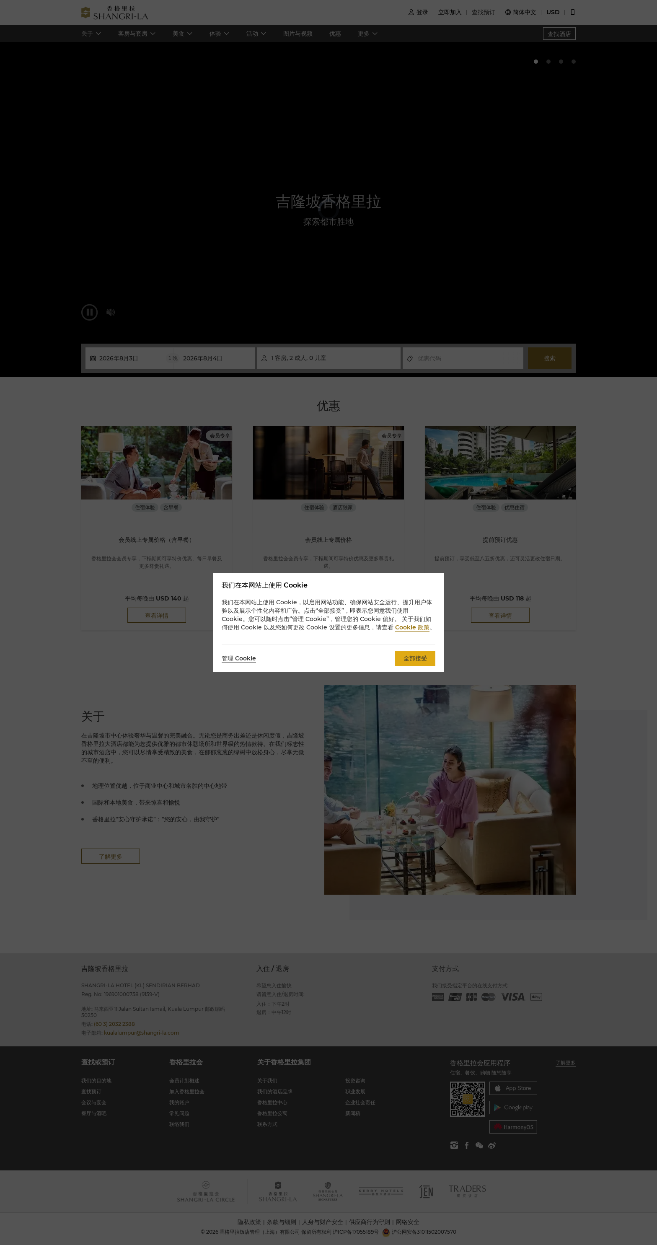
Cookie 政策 (412, 627)
